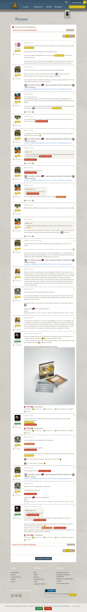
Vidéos (36, 574)
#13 (74, 289)
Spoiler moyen (60, 197)
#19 (74, 483)
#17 (74, 437)
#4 (74, 116)
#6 (74, 147)
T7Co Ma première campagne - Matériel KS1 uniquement (43, 459)
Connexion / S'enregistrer (77, 7)
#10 (74, 219)
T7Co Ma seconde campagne (35, 463)
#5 (74, 130)
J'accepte (39, 608)
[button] (66, 2)
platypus (17, 49)
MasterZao (18, 73)
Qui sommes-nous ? (62, 572)
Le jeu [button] (26, 7)
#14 (74, 317)
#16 (74, 415)
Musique (36, 577)
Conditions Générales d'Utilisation (63, 575)
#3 (74, 94)
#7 (74, 167)
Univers (13, 574)
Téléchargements (39, 579)
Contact (58, 581)
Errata (35, 581)
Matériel (13, 579)
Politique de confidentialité (64, 579)
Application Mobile (39, 584)
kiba (17, 443)
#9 (74, 204)
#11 (74, 240)
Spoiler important (41, 121)
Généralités (33, 30)
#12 (74, 269)
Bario (17, 119)
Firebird (17, 339)
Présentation (15, 572)
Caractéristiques (16, 577)
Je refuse (48, 608)
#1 (74, 42)
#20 (74, 506)
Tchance (17, 275)
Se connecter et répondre (43, 558)
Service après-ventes (62, 583)
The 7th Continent (23, 30)
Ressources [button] (38, 7)
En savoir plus (77, 606)
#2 (74, 67)
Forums (49, 7)
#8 (74, 185)
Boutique (58, 7)
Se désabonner (49, 597)
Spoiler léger (29, 48)
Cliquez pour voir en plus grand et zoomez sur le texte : (49, 375)
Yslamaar (17, 100)
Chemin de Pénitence (24, 27)
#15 (74, 333)
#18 (74, 467)
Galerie (13, 581)
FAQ (35, 572)
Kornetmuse (17, 295)
